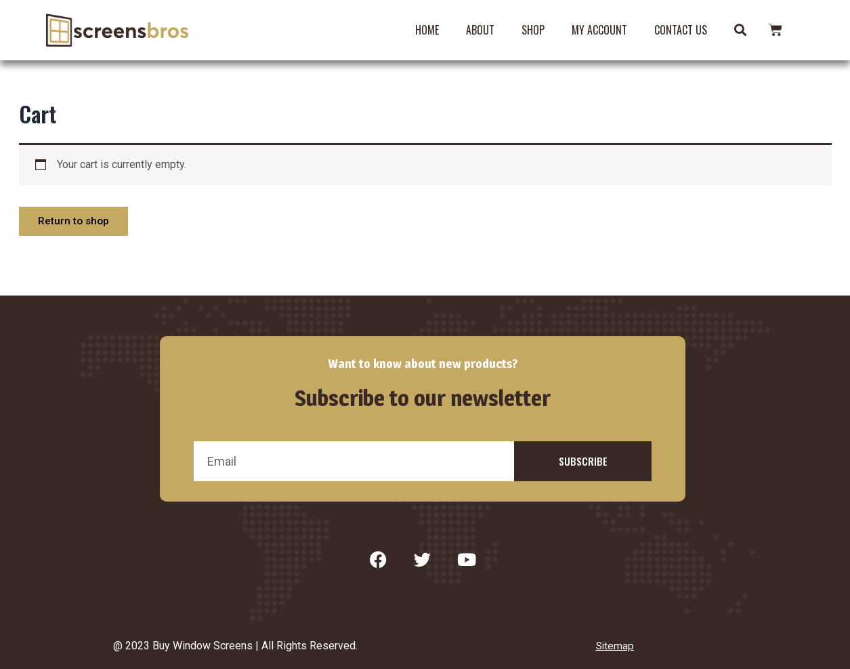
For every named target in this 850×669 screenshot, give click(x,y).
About (480, 30)
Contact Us (680, 30)
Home (427, 30)
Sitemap (615, 646)
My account (599, 30)
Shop (533, 30)
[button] (740, 30)
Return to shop (75, 222)
